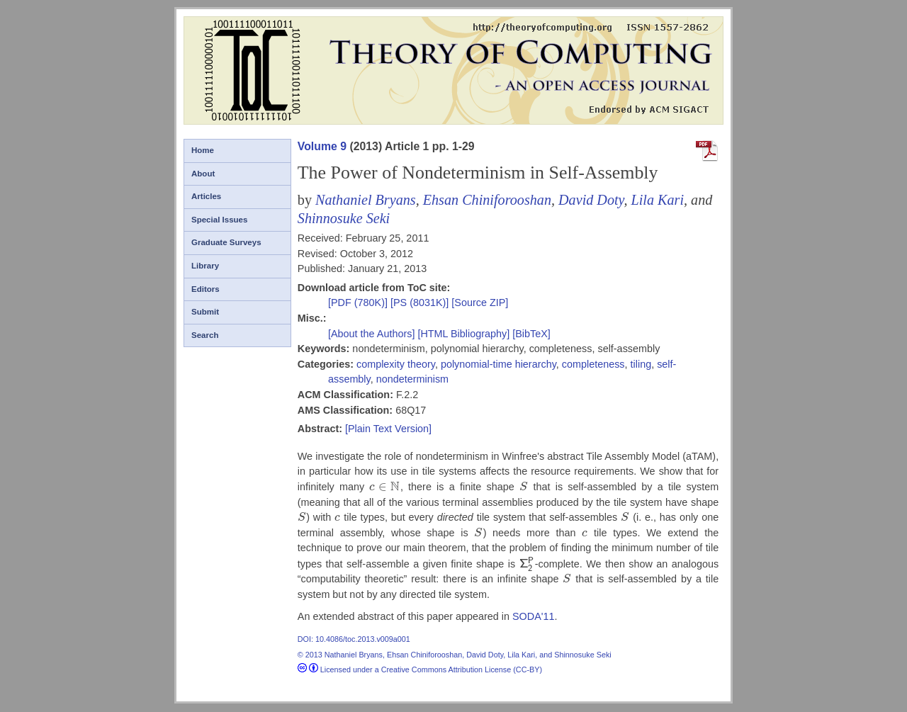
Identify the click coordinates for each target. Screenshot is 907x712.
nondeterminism (412, 379)
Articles (206, 196)
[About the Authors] (372, 333)
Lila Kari (658, 200)
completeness (593, 364)
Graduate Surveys (226, 242)
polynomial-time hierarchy (498, 364)
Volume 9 (322, 146)
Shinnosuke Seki (344, 218)
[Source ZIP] (479, 302)
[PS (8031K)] (420, 302)
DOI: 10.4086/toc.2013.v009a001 (354, 639)
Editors (205, 289)
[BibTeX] (531, 333)
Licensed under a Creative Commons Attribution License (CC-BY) (420, 669)
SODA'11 (533, 616)
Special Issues (219, 219)
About (203, 173)
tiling (641, 364)
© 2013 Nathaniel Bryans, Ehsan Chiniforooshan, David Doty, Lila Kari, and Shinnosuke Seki (455, 654)
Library (205, 265)
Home (202, 150)
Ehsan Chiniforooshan (487, 200)
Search (204, 335)
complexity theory (395, 364)
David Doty (591, 200)
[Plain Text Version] (388, 428)
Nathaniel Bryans (365, 200)
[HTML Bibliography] (463, 333)
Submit (205, 311)
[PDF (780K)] (359, 302)
